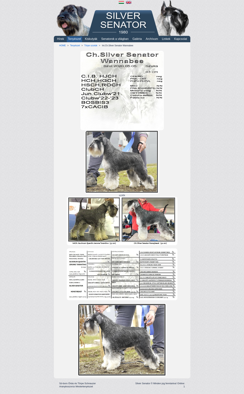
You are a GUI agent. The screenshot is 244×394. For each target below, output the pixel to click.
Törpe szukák (90, 45)
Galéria (137, 39)
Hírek (60, 39)
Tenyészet (74, 39)
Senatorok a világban (114, 39)
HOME (62, 45)
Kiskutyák (91, 39)
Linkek (166, 39)
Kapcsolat (180, 39)
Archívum (152, 39)
